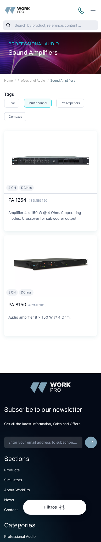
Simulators (13, 480)
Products (12, 470)
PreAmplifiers (70, 103)
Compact (15, 116)
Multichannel (38, 103)
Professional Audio (33, 44)
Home (8, 80)
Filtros (51, 507)
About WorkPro (17, 490)
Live (12, 103)
